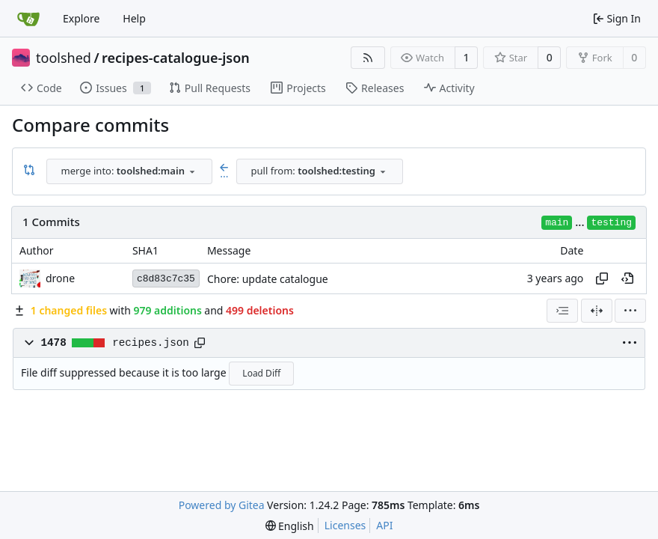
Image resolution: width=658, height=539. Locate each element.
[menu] (630, 311)
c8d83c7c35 (166, 278)
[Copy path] (199, 342)
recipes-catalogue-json (176, 57)
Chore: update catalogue (267, 279)
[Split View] (596, 311)
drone (60, 278)
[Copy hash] (602, 278)
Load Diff (261, 373)
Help (134, 18)
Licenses (345, 525)
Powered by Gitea (222, 505)
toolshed (63, 57)
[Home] (28, 18)
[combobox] (129, 171)
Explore (81, 18)
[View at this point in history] (627, 278)
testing (611, 222)
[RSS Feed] (368, 57)
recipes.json (150, 343)
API (384, 525)
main (556, 222)
